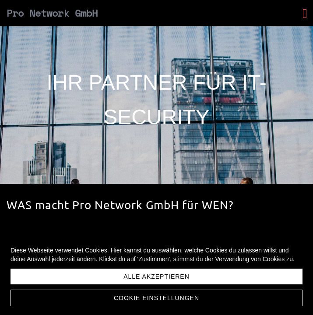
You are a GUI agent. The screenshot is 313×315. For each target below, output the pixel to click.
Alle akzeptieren (156, 276)
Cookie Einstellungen (156, 297)
